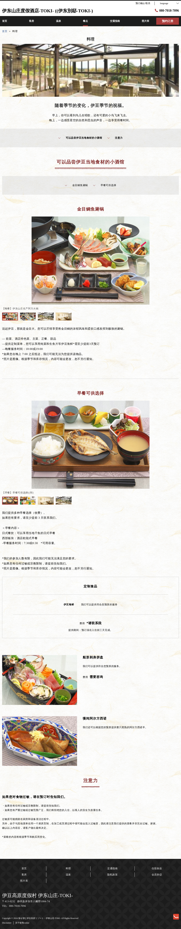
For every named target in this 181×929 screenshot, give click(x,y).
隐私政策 (112, 874)
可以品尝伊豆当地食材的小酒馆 (80, 138)
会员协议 (157, 874)
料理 (68, 868)
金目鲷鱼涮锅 (76, 185)
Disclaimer (6, 923)
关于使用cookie (22, 923)
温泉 (68, 874)
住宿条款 (157, 868)
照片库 (24, 880)
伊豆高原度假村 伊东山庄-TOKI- (37, 895)
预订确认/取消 (143, 3)
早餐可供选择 (104, 185)
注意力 (115, 138)
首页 (24, 868)
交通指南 (112, 868)
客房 (24, 874)
